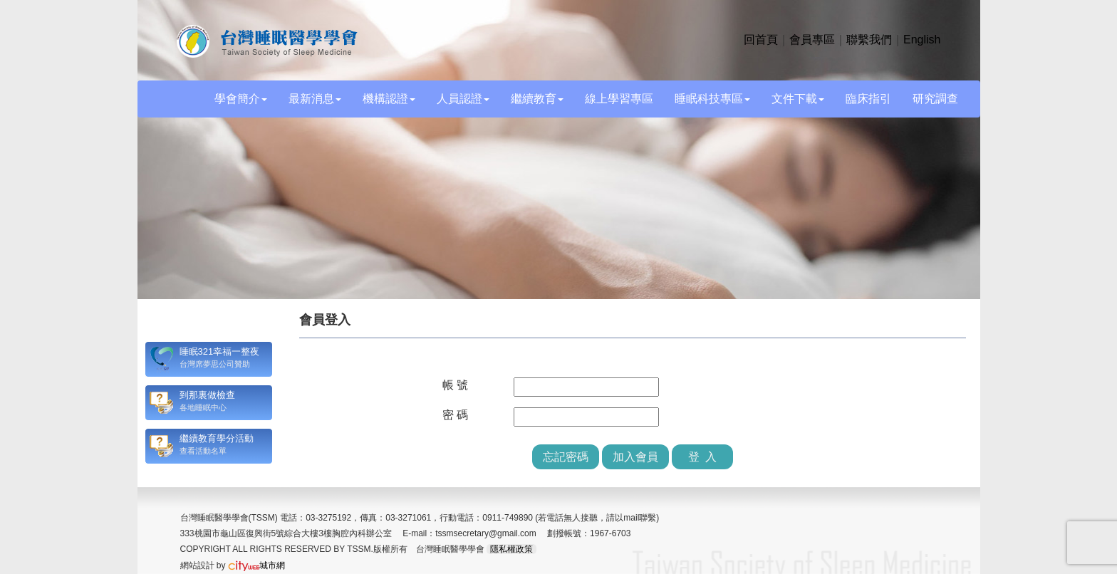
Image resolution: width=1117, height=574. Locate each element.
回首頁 (761, 39)
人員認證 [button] (463, 99)
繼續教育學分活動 (217, 438)
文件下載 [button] (797, 99)
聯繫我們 (869, 39)
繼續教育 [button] (537, 99)
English (921, 39)
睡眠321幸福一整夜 (220, 351)
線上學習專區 (619, 99)
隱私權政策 (511, 549)
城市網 (256, 565)
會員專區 (812, 39)
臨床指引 (868, 99)
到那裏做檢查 (207, 395)
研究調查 (935, 99)
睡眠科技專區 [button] (712, 99)
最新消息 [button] (315, 99)
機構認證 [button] (389, 99)
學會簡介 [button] (240, 99)
